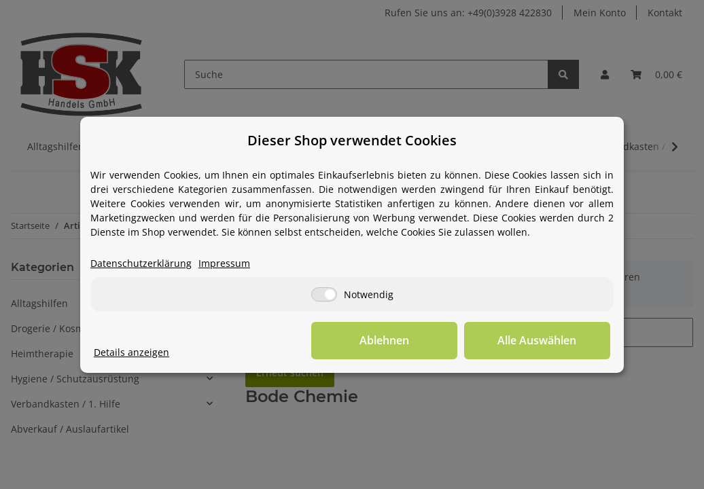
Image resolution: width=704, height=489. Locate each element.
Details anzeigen (131, 352)
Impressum (224, 263)
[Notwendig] (324, 294)
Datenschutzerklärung (141, 263)
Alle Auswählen (542, 340)
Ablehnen (400, 340)
